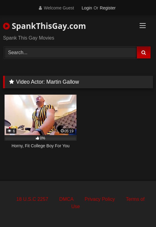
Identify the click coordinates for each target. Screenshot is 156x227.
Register (108, 7)
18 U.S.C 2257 (32, 199)
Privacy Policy (100, 199)
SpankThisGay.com (44, 25)
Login (87, 7)
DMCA (66, 199)
